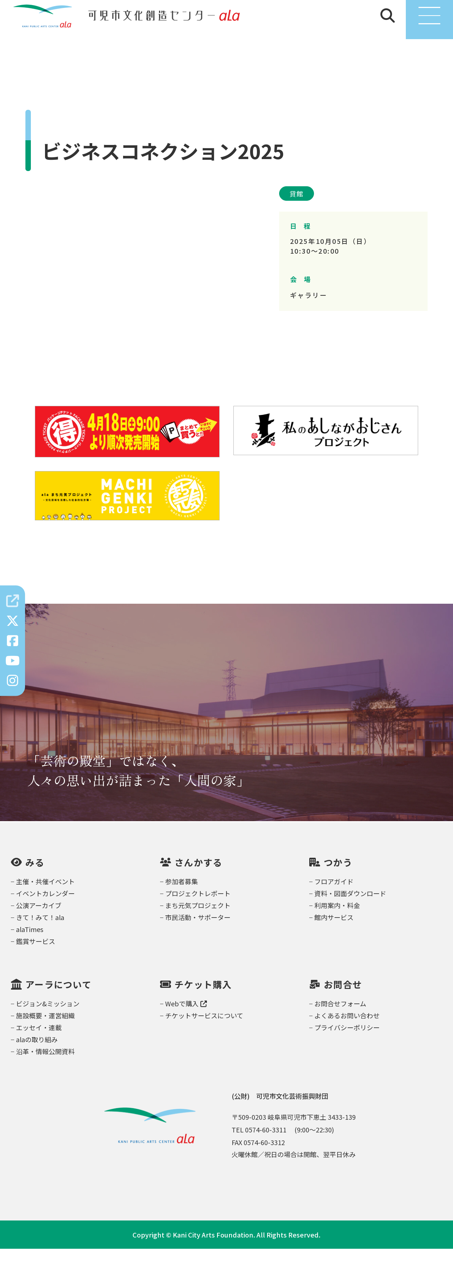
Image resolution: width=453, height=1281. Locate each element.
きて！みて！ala (40, 949)
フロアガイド (334, 913)
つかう (338, 894)
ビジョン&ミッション (47, 1035)
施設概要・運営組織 (45, 1047)
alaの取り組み (37, 1071)
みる (35, 894)
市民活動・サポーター (197, 949)
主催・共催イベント (45, 913)
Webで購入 (186, 1035)
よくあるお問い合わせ (347, 1047)
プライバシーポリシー (347, 1059)
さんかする (198, 894)
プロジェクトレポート (197, 925)
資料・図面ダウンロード (350, 925)
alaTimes (29, 961)
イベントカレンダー (45, 925)
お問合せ (343, 1016)
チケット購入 (203, 1016)
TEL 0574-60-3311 (259, 1161)
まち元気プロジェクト (197, 937)
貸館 (296, 225)
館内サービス (334, 949)
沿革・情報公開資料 (45, 1083)
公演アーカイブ (38, 937)
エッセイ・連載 (39, 1059)
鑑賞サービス (35, 973)
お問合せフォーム (340, 1035)
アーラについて (58, 1016)
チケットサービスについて (204, 1047)
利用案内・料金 (337, 937)
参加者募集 (181, 913)
